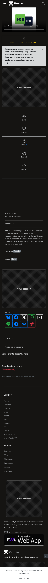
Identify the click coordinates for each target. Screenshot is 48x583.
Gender (8, 463)
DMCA (6, 430)
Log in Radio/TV (10, 438)
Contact (7, 423)
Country (8, 459)
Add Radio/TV (9, 434)
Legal (6, 412)
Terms (6, 401)
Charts (8, 471)
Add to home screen (15, 532)
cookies (16, 570)
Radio (7, 452)
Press (6, 427)
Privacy (7, 408)
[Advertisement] (24, 87)
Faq (5, 419)
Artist (7, 467)
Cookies (7, 404)
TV (6, 455)
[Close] (42, 49)
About (6, 415)
